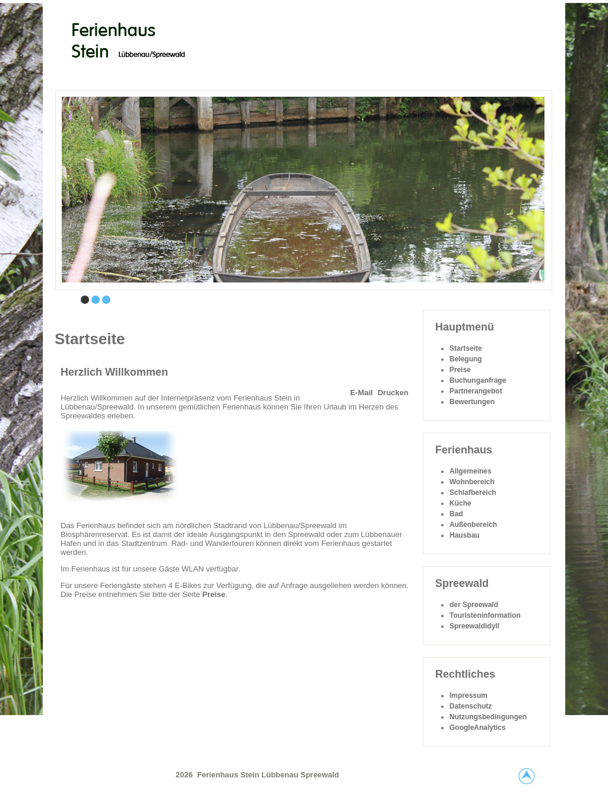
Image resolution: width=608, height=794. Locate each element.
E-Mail (361, 392)
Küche (460, 503)
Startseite (465, 348)
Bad (456, 514)
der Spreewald (473, 605)
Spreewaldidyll (474, 626)
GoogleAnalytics (477, 727)
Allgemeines (470, 471)
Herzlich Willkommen (114, 372)
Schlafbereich (472, 492)
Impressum (468, 695)
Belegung (465, 359)
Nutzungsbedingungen (488, 717)
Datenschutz (470, 706)
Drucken (393, 392)
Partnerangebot (475, 391)
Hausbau (464, 535)
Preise (213, 594)
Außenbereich (473, 524)
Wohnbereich (472, 482)
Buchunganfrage (477, 380)
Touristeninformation (485, 615)
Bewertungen (472, 402)
